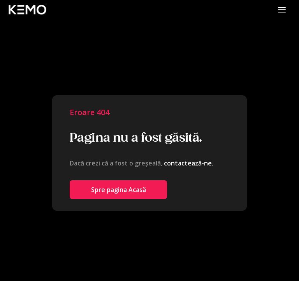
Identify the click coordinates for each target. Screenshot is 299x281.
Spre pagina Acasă (118, 189)
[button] (282, 9)
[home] (27, 9)
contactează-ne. (188, 163)
